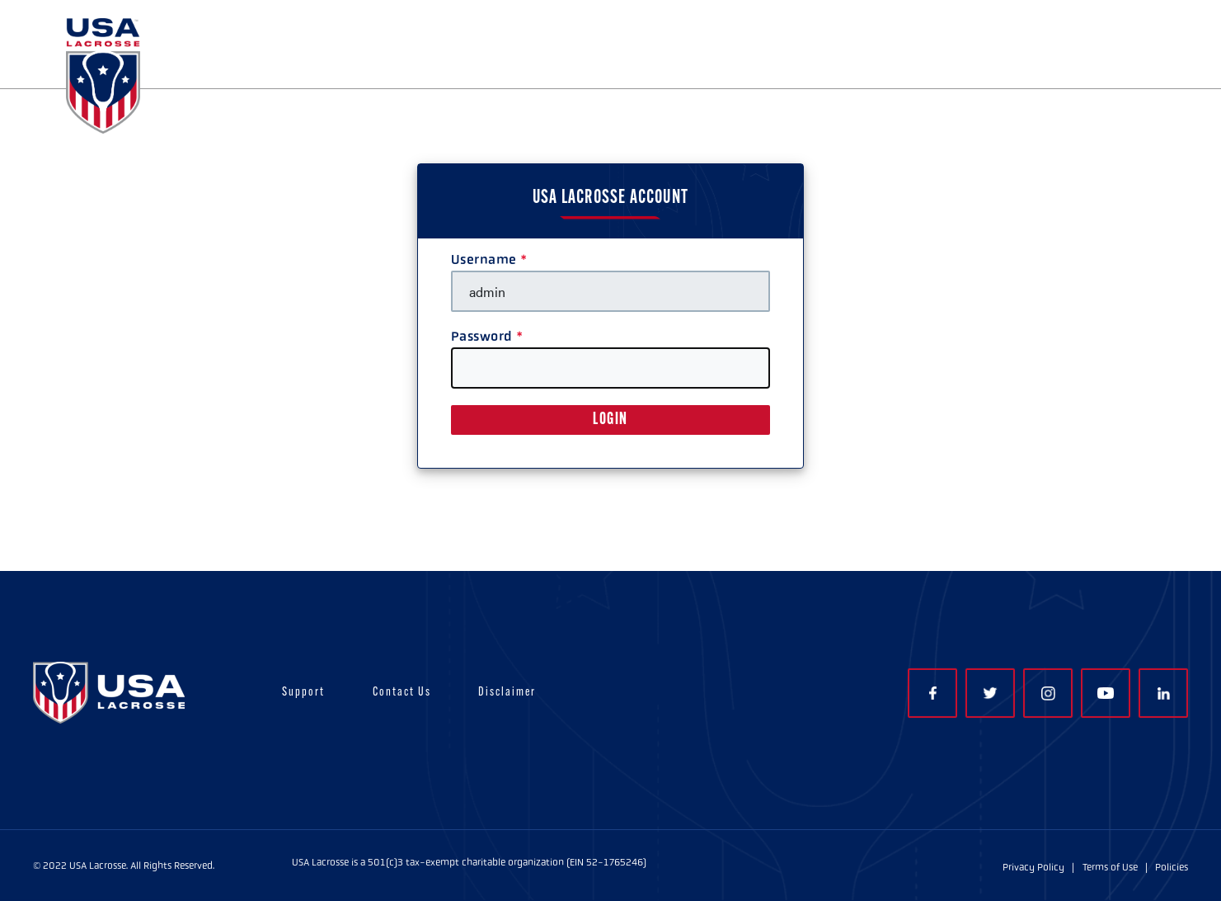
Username (484, 259)
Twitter (990, 693)
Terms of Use (1110, 867)
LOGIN (610, 420)
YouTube (1105, 693)
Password (482, 336)
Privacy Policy (1033, 867)
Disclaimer (507, 692)
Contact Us (402, 692)
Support (303, 692)
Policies (1171, 867)
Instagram (1048, 693)
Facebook (933, 693)
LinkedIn (1164, 693)
